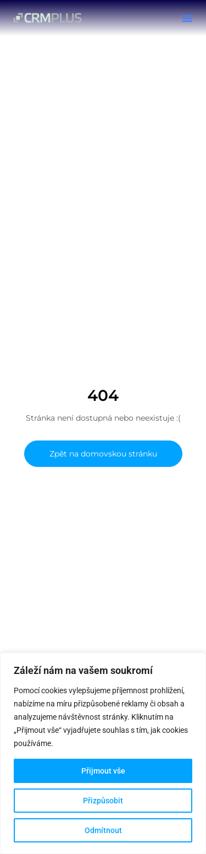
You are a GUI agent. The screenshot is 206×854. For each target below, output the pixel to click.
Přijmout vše (103, 770)
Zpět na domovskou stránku (103, 454)
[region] (103, 753)
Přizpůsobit (103, 800)
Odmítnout (103, 830)
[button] (187, 18)
